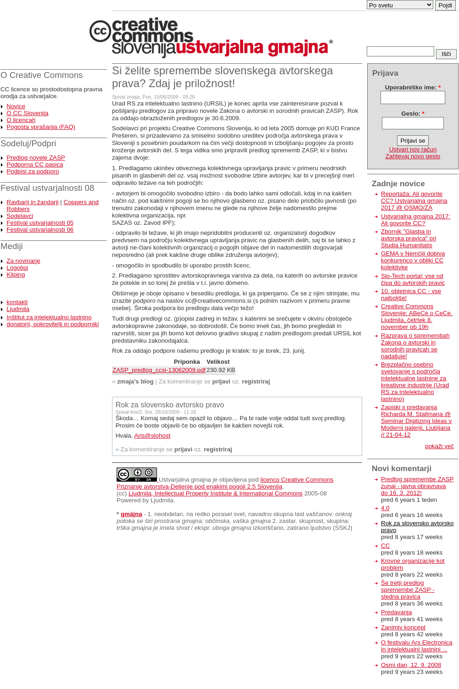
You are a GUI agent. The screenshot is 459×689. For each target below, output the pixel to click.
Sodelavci (19, 215)
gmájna (131, 514)
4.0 (385, 508)
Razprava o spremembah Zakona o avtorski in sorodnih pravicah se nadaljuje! (415, 346)
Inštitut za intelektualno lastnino (48, 317)
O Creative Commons (41, 75)
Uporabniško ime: (413, 87)
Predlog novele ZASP (35, 157)
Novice (15, 106)
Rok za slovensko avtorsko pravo (170, 404)
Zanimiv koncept (403, 627)
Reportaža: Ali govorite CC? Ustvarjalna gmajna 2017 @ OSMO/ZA (414, 200)
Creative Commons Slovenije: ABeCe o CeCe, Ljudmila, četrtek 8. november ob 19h (417, 316)
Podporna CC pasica (34, 164)
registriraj (256, 381)
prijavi (221, 381)
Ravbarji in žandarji (32, 202)
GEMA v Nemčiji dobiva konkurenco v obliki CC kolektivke (413, 260)
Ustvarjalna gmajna (185, 479)
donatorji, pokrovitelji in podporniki (52, 324)
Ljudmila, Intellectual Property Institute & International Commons (215, 493)
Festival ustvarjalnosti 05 (39, 222)
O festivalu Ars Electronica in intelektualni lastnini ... (417, 646)
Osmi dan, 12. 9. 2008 (411, 664)
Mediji (11, 246)
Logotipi (17, 267)
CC (385, 545)
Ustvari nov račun (413, 149)
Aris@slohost (152, 435)
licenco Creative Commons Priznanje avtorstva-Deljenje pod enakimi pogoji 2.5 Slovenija (225, 483)
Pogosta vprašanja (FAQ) (40, 126)
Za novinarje (23, 260)
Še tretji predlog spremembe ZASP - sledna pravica (408, 589)
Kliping (15, 274)
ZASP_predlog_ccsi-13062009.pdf (159, 370)
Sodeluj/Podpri (28, 143)
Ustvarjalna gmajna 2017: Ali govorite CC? (415, 220)
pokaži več (439, 446)
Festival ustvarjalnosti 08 (47, 188)
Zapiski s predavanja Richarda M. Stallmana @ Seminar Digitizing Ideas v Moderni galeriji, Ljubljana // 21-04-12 (416, 421)
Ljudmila (17, 309)
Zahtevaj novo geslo (413, 156)
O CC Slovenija (27, 113)
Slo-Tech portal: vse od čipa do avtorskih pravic (413, 279)
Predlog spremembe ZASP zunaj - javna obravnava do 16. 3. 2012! (417, 486)
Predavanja (396, 612)
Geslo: (412, 113)
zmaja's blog (135, 381)
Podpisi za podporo (32, 171)
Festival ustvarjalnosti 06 (39, 229)
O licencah (20, 120)
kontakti (17, 302)
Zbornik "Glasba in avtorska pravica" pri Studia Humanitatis (408, 238)
